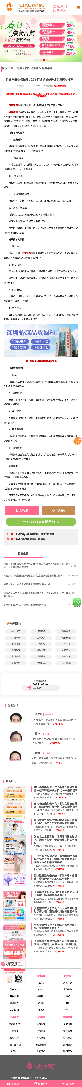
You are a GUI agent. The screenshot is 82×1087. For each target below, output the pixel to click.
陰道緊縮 (15, 650)
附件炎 (41, 1010)
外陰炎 (14, 1051)
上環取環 (15, 656)
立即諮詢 (34, 688)
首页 (19, 68)
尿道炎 (41, 1003)
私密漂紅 (40, 1051)
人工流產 (66, 662)
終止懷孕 (15, 631)
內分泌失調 (31, 68)
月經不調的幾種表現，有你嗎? (31, 539)
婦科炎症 (41, 662)
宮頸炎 (41, 989)
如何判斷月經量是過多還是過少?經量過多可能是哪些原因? (33, 575)
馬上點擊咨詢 (60, 86)
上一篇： (11, 534)
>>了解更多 (57, 724)
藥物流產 (15, 644)
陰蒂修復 (40, 1038)
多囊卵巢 (14, 1031)
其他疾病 (67, 1017)
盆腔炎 (67, 1010)
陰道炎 (41, 982)
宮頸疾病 (41, 637)
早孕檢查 (41, 650)
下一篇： (11, 539)
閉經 (68, 1003)
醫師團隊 (67, 1051)
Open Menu (78, 7)
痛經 (68, 996)
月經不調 (47, 68)
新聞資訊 (67, 1044)
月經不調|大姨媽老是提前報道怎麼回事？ (35, 534)
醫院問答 (67, 1038)
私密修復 (66, 631)
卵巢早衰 (14, 1038)
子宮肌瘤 (41, 644)
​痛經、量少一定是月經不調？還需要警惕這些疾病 (28, 584)
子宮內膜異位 (14, 1044)
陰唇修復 (15, 662)
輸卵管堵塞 (14, 1024)
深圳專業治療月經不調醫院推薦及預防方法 (25, 604)
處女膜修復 (41, 1044)
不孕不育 (66, 644)
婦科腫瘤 (41, 631)
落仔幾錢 (66, 637)
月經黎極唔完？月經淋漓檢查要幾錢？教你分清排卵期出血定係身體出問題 (36, 594)
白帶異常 (67, 989)
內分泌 (67, 975)
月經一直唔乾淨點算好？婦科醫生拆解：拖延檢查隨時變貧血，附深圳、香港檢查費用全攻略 (37, 565)
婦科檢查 (41, 656)
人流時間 (66, 650)
